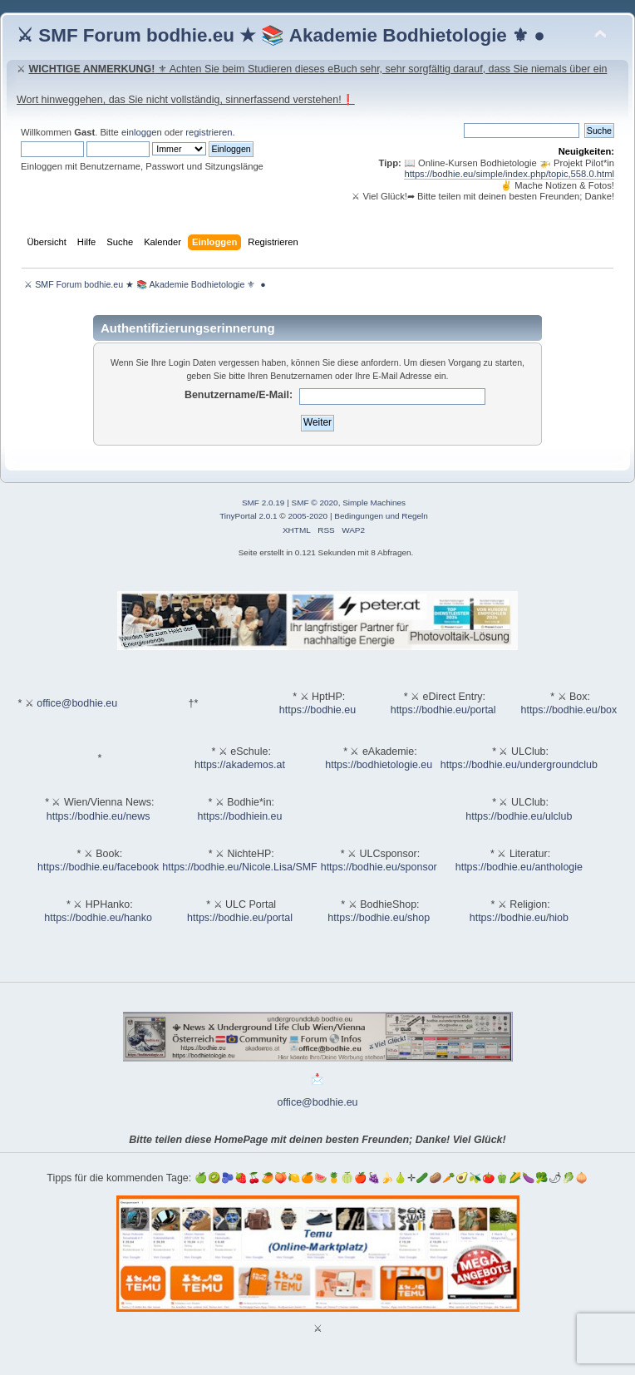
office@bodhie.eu (77, 703)
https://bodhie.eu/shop (378, 918)
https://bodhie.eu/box (568, 710)
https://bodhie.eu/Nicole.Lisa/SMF (239, 867)
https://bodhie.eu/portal (443, 710)
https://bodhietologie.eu (378, 765)
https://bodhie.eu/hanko (98, 918)
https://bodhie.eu (317, 710)
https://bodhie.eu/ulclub (518, 816)
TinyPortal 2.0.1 (248, 515)
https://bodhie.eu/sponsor (379, 867)
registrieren (208, 132)
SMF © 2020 (315, 502)
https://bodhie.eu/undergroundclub (519, 765)
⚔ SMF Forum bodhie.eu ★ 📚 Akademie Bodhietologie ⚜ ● (281, 35)
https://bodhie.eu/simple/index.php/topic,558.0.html (509, 174)
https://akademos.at (239, 765)
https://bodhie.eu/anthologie (519, 867)
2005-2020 (307, 515)
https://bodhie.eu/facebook (98, 867)
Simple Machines (374, 502)
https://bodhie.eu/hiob (519, 918)
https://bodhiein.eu (240, 816)
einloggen (141, 132)
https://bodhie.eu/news (98, 816)
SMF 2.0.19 (263, 502)
